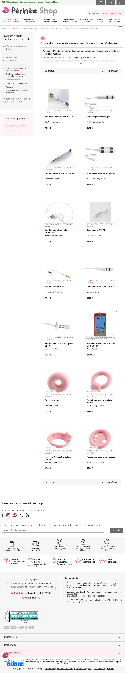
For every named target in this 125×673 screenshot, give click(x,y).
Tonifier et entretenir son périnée (15, 47)
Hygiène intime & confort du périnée (50, 20)
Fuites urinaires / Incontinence (11, 59)
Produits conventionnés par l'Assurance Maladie (16, 69)
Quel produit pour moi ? (112, 13)
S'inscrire (116, 530)
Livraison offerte (11, 548)
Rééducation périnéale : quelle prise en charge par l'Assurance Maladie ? (33, 2)
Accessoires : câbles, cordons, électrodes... (17, 92)
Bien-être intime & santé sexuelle (31, 20)
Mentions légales (83, 668)
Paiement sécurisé (83, 546)
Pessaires (9, 87)
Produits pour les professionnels (115, 20)
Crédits (110, 668)
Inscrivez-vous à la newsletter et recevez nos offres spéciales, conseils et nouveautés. (52, 525)
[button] (5, 655)
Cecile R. (32, 593)
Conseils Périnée (38, 560)
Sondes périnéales (13, 80)
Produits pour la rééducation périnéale (10, 20)
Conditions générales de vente (59, 668)
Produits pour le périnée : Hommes (70, 20)
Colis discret (59, 546)
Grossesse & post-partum (87, 20)
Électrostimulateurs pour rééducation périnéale (15, 75)
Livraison (35, 548)
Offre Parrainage (112, 560)
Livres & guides (100, 20)
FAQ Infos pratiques (91, 585)
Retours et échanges (106, 546)
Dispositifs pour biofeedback (17, 83)
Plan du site (99, 668)
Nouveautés (94, 13)
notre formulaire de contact (92, 596)
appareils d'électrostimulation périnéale (65, 61)
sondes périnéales (55, 57)
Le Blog (14, 559)
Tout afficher (112, 71)
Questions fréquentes (62, 560)
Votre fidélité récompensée (88, 560)
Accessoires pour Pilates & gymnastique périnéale (16, 100)
